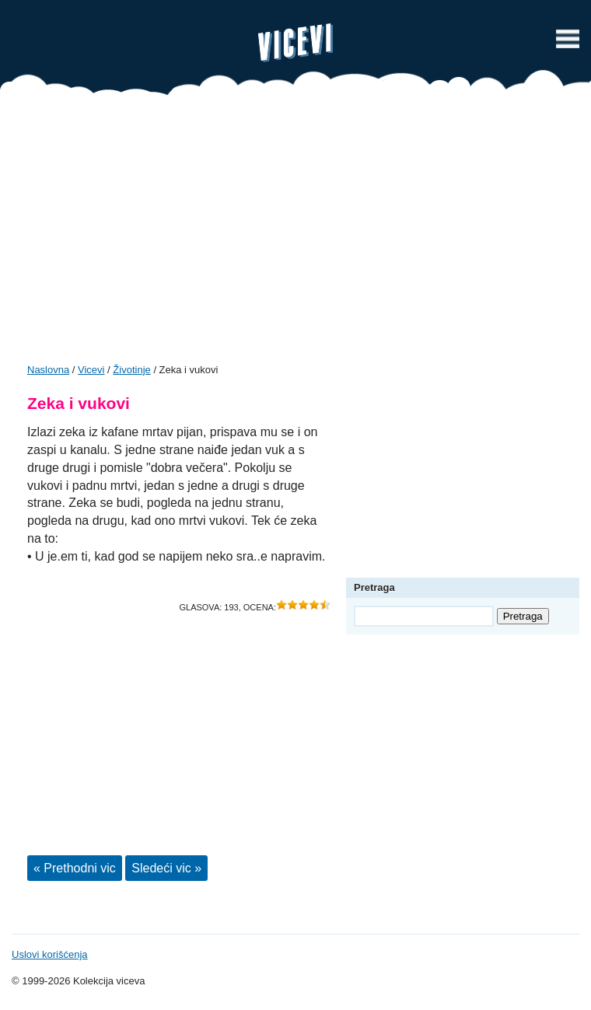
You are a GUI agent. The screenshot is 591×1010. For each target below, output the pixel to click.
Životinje (131, 370)
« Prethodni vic (74, 868)
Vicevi (295, 42)
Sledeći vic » (166, 868)
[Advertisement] (295, 235)
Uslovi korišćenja (50, 954)
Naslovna (48, 370)
